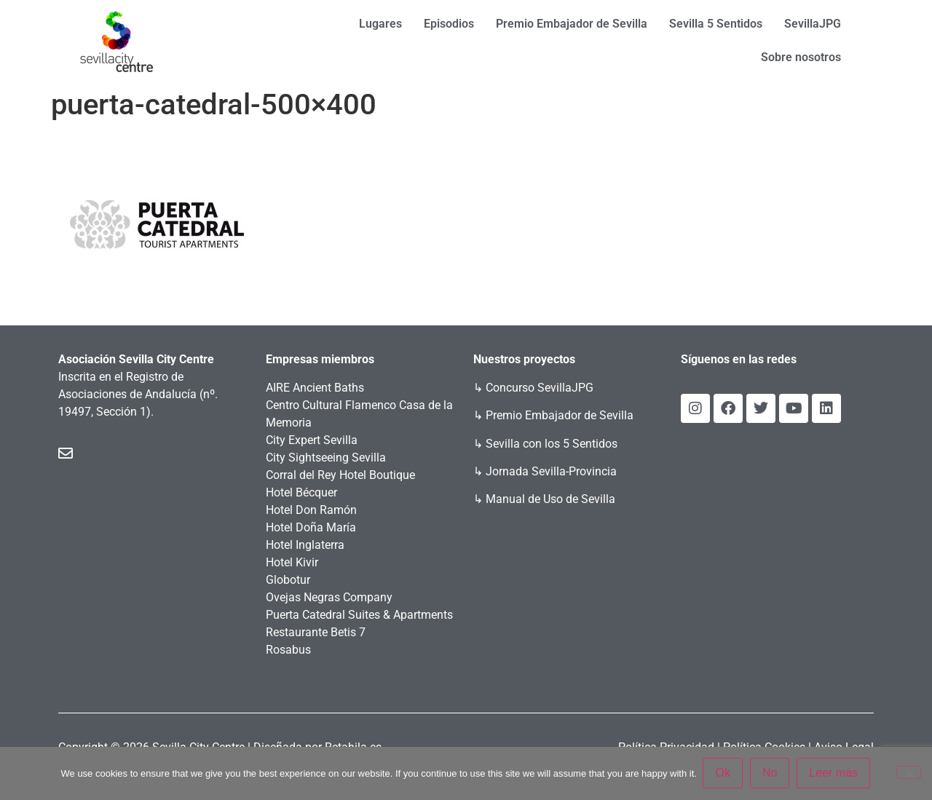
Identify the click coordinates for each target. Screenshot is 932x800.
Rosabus (288, 650)
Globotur (288, 580)
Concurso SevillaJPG (539, 388)
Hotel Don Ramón (311, 510)
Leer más (834, 773)
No (770, 773)
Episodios (449, 24)
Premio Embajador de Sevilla (571, 24)
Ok (723, 773)
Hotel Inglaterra (305, 545)
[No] (908, 773)
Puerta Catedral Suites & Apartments (359, 615)
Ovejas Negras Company (329, 597)
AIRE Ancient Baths (315, 388)
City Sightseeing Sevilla (326, 457)
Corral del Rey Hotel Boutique (340, 475)
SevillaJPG (812, 24)
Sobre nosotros (801, 57)
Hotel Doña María (311, 527)
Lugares (380, 24)
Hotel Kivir (292, 562)
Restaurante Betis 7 (316, 632)
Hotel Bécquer (301, 492)
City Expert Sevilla (312, 440)
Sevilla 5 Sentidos (715, 24)
